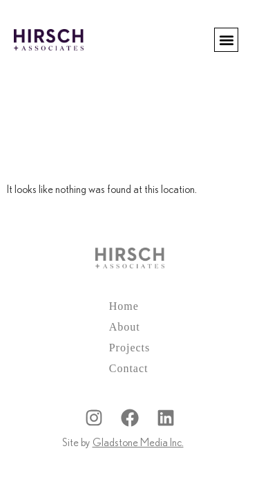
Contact (128, 368)
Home (124, 306)
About (124, 327)
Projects (130, 347)
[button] (226, 40)
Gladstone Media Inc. (138, 442)
